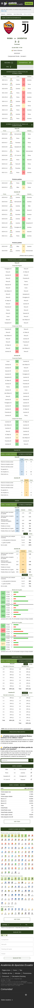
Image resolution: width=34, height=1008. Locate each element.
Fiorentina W (26, 278)
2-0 (23, 206)
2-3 (23, 164)
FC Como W (18, 155)
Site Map (3, 980)
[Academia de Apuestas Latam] (19, 994)
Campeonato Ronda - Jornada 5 (17, 56)
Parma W (18, 164)
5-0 (23, 159)
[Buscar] (31, 760)
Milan (29, 138)
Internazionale (17, 134)
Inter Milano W (8, 291)
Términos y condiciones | (7, 984)
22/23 (11, 80)
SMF (9, 980)
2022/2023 (17, 53)
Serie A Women (17, 50)
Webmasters (24, 981)
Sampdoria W (18, 147)
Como (26, 288)
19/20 (11, 106)
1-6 (23, 134)
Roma (10, 38)
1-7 (23, 168)
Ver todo (17, 821)
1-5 (23, 142)
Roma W (26, 268)
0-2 (17, 268)
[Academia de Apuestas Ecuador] (2, 994)
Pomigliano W (17, 227)
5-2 (17, 351)
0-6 (17, 361)
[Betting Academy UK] (22, 994)
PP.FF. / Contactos (27, 983)
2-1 (23, 183)
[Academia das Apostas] (5, 994)
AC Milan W (26, 272)
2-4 (23, 80)
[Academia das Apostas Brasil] (9, 994)
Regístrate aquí (18, 978)
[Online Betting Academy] (12, 994)
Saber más (4, 11)
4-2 (17, 441)
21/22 (11, 89)
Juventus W (8, 275)
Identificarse (28, 3)
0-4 (23, 110)
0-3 (23, 214)
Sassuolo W (8, 284)
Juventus (22, 38)
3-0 (17, 374)
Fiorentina (17, 142)
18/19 (11, 115)
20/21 (11, 97)
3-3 (23, 246)
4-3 (23, 197)
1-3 (23, 201)
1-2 (23, 93)
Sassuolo (29, 159)
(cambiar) (27, 927)
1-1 (23, 88)
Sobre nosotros (6, 1000)
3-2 (23, 151)
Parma (26, 281)
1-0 (23, 84)
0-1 (23, 97)
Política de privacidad (18, 984)
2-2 (23, 187)
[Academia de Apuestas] (15, 994)
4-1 (23, 101)
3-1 (23, 138)
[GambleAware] (5, 1003)
